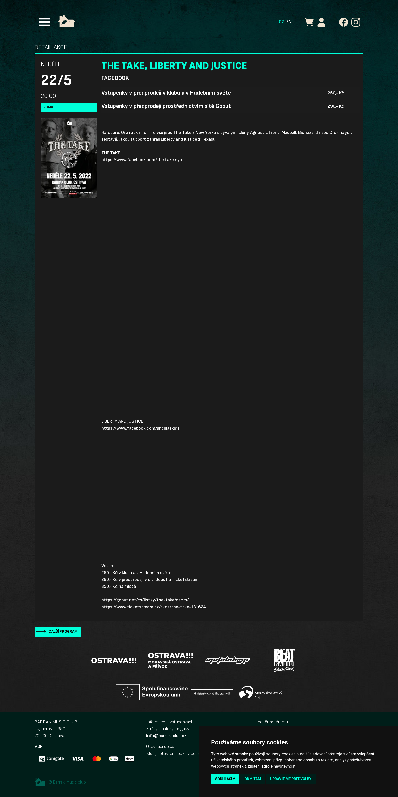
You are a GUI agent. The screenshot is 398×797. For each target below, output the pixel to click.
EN (288, 21)
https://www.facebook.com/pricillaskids (140, 428)
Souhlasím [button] (225, 779)
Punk (48, 107)
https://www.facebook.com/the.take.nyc (141, 159)
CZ (281, 21)
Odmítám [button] (252, 779)
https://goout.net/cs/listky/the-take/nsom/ (145, 600)
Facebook (115, 78)
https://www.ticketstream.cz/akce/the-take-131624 (153, 607)
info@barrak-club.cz (166, 735)
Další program (63, 631)
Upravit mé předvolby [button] (290, 779)
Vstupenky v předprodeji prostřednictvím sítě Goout (166, 106)
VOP (38, 746)
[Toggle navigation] (44, 22)
